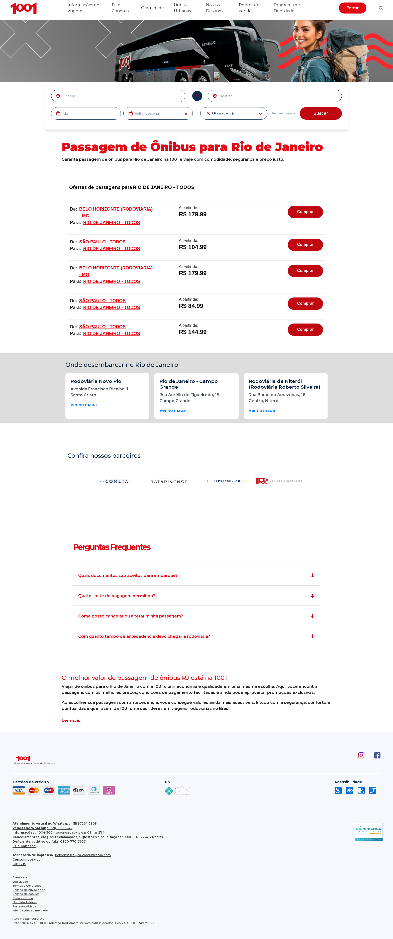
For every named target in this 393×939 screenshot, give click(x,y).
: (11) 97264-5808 (55, 823)
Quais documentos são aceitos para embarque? (128, 575)
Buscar (321, 113)
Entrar (352, 8)
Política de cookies (26, 894)
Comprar (305, 212)
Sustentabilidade (24, 906)
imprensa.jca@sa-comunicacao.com (83, 855)
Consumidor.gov (26, 859)
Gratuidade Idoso (25, 902)
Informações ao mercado (30, 910)
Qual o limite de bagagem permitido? (116, 595)
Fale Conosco (24, 846)
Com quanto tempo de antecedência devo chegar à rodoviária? (144, 636)
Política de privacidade (29, 890)
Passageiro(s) (237, 114)
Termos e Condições (27, 885)
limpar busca (283, 113)
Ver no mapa (83, 404)
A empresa (20, 877)
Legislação (20, 881)
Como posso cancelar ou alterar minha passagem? (130, 616)
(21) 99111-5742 (42, 828)
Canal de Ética (23, 898)
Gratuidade (152, 8)
